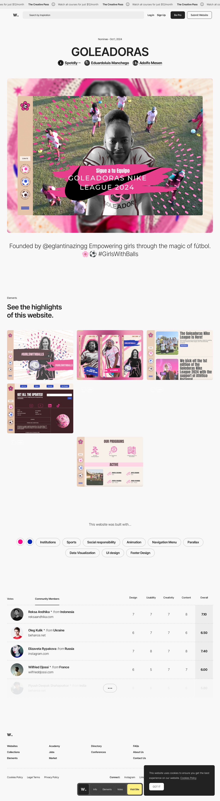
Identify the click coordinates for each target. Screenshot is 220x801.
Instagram (129, 777)
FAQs (136, 745)
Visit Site (134, 789)
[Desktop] (40, 355)
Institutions (48, 542)
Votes (120, 789)
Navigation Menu (164, 542)
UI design (113, 553)
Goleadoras (110, 52)
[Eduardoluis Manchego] (106, 63)
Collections (13, 752)
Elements (107, 789)
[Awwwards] (15, 15)
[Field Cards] (180, 408)
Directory (96, 745)
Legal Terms (33, 777)
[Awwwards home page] (83, 789)
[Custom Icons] (110, 462)
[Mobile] (110, 355)
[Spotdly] (69, 63)
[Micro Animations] (110, 408)
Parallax (193, 542)
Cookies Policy (15, 777)
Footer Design (140, 553)
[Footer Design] (40, 408)
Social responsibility (101, 542)
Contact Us (139, 758)
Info (95, 789)
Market (53, 758)
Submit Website (199, 14)
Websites (12, 745)
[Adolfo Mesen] (147, 63)
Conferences (98, 752)
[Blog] (180, 355)
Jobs (51, 752)
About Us (138, 752)
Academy (54, 745)
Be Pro (177, 14)
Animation (134, 542)
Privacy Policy (51, 777)
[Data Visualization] (40, 462)
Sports (71, 542)
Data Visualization (82, 553)
